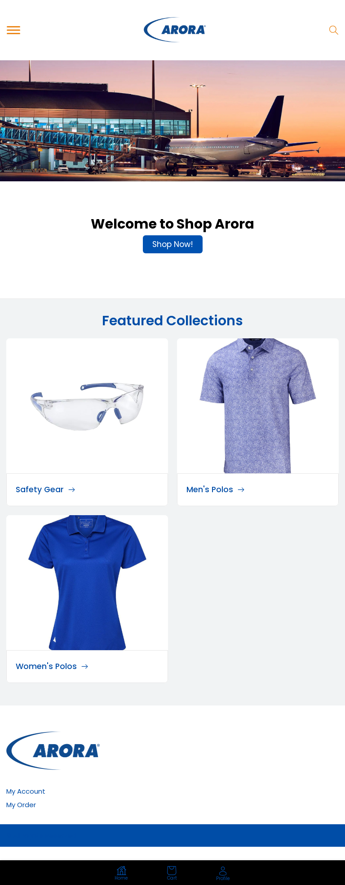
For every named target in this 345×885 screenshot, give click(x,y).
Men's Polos (215, 489)
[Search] (334, 30)
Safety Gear (45, 489)
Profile (223, 874)
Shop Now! (172, 244)
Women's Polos (52, 666)
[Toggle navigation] (13, 30)
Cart (172, 873)
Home (121, 873)
